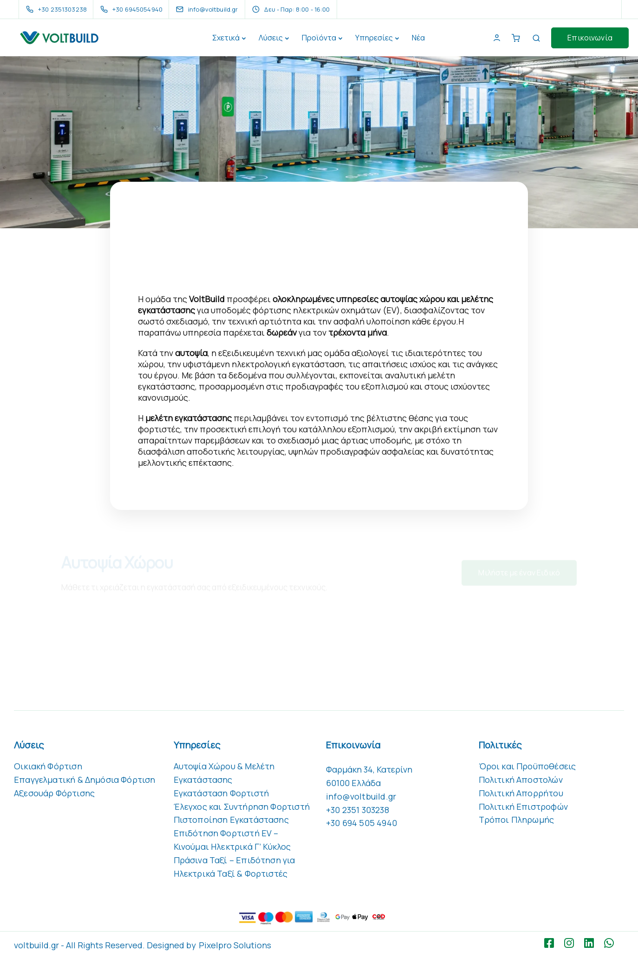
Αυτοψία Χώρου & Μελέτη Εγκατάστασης (224, 773)
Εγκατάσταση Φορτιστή (221, 793)
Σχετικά (226, 38)
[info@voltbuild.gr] (215, 9)
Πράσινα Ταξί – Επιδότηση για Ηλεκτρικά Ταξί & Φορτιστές (234, 866)
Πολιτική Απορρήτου (521, 793)
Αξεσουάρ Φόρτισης (54, 793)
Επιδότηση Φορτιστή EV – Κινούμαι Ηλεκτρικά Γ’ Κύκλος (232, 839)
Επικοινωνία (589, 38)
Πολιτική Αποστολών (521, 779)
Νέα (418, 38)
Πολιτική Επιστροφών (523, 806)
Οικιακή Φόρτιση (48, 766)
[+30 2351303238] (58, 9)
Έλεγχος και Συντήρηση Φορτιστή (242, 806)
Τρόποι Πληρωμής (516, 819)
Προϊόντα (319, 38)
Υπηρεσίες (374, 38)
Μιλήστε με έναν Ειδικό (519, 576)
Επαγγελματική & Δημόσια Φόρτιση (85, 779)
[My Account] (497, 37)
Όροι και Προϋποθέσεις (527, 766)
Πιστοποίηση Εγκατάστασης (231, 819)
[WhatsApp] (611, 943)
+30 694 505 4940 (361, 822)
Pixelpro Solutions (235, 945)
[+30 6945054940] (133, 9)
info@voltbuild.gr (361, 796)
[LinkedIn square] (591, 943)
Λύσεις (271, 38)
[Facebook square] (551, 943)
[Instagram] (571, 943)
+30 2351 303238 (357, 809)
